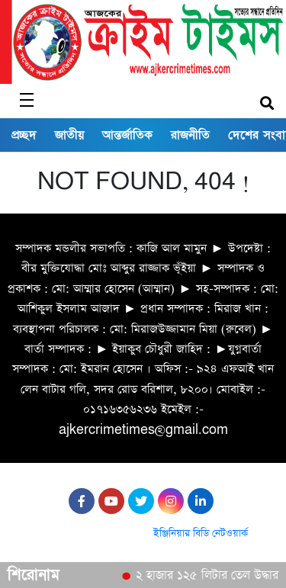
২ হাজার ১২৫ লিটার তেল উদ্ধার (209, 575)
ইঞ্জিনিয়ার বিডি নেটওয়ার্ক (200, 533)
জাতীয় (69, 135)
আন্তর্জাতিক (127, 135)
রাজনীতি (190, 135)
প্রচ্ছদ (24, 135)
